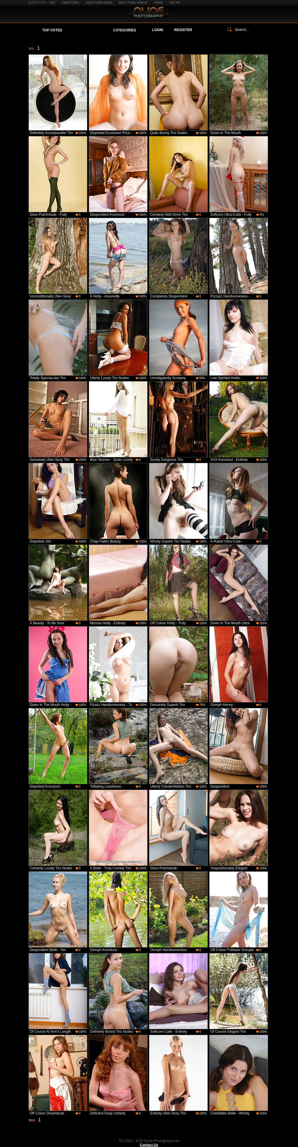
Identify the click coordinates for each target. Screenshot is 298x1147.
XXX (52, 2)
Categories (124, 30)
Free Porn (70, 2)
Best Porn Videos (133, 2)
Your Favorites (87, 30)
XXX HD (174, 2)
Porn (158, 2)
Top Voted (52, 30)
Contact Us (149, 1145)
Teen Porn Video (99, 2)
